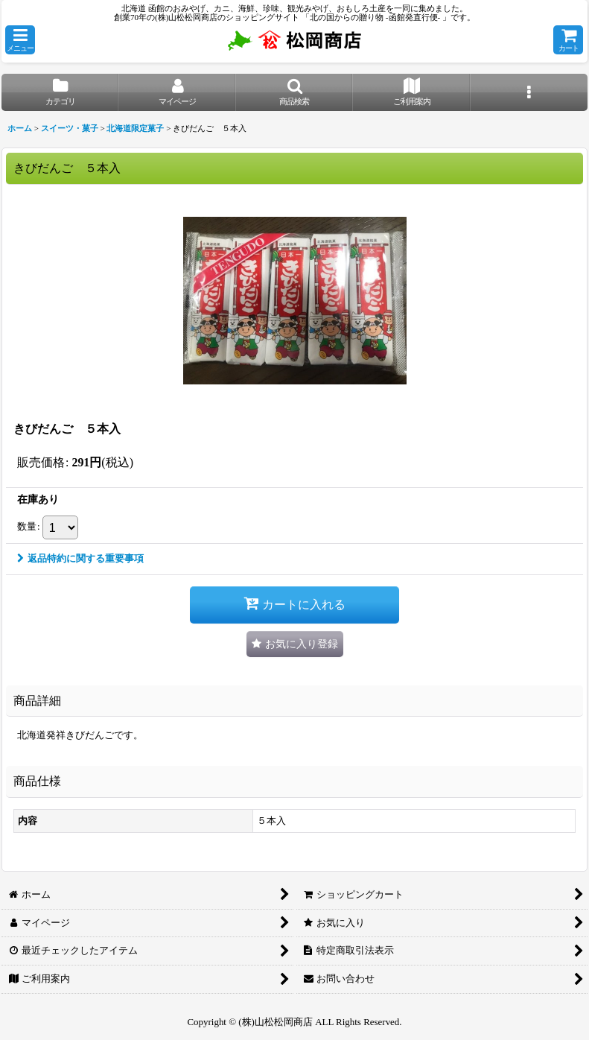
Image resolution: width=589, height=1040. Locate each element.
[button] (20, 39)
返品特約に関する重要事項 (80, 558)
